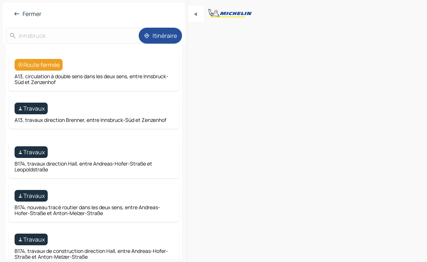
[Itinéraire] (160, 36)
